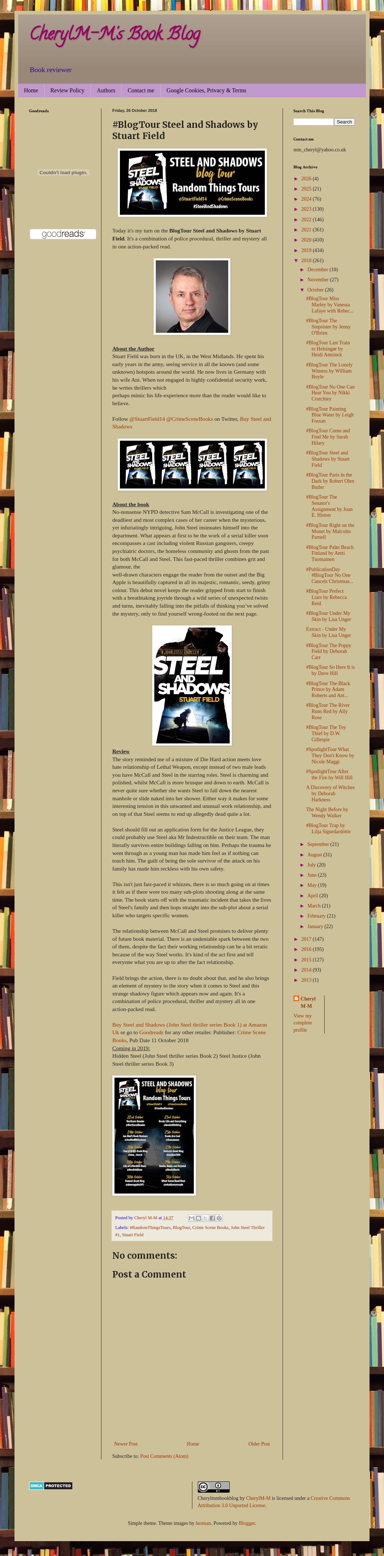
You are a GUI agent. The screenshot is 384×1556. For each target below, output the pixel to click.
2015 (307, 959)
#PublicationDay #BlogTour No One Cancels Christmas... (329, 575)
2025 (307, 189)
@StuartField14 (147, 419)
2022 (307, 219)
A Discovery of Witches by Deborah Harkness (330, 793)
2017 (307, 939)
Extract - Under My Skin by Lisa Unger (328, 632)
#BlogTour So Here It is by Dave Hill (330, 670)
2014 (307, 970)
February (317, 916)
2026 (307, 178)
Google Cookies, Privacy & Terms (206, 90)
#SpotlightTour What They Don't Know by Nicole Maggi (330, 755)
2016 (307, 949)
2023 (307, 209)
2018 (307, 260)
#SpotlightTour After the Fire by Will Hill (329, 774)
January (315, 926)
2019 (307, 250)
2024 (307, 199)
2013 (307, 980)
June (312, 875)
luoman (203, 1523)
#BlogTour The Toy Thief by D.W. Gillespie (326, 733)
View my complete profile (302, 1023)
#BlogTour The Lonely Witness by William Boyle (329, 371)
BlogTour (181, 1227)
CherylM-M (258, 1498)
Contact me (141, 90)
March (314, 906)
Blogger (247, 1523)
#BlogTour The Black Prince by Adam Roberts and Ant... (328, 690)
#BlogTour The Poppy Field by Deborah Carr (328, 651)
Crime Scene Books (210, 1227)
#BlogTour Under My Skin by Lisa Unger (328, 616)
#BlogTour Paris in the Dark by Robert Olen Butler (330, 481)
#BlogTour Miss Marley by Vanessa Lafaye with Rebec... (330, 305)
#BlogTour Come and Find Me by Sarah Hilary (328, 437)
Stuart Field (132, 1234)
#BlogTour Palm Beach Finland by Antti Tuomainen (330, 553)
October (316, 290)
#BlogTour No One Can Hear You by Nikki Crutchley (330, 393)
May (312, 885)
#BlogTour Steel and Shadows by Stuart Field (328, 459)
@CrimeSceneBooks (189, 419)
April (313, 895)
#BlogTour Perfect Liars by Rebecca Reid (326, 597)
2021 (307, 229)
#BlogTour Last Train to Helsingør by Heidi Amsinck (328, 349)
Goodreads (151, 1032)
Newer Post (126, 1444)
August (315, 854)
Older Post (259, 1444)
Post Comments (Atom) (164, 1456)
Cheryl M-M (308, 1002)
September (318, 844)
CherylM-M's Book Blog (114, 35)
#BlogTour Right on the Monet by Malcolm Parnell (330, 531)
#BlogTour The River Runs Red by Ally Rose (328, 711)
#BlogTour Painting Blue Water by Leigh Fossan (330, 415)
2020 (307, 240)
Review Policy (67, 90)
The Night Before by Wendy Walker (327, 812)
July (312, 865)
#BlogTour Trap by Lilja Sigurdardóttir (328, 828)
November (318, 279)
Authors (106, 90)
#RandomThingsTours (150, 1227)
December (318, 269)
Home (31, 90)
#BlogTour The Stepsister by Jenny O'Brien (328, 327)
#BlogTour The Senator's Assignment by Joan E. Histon (329, 506)
